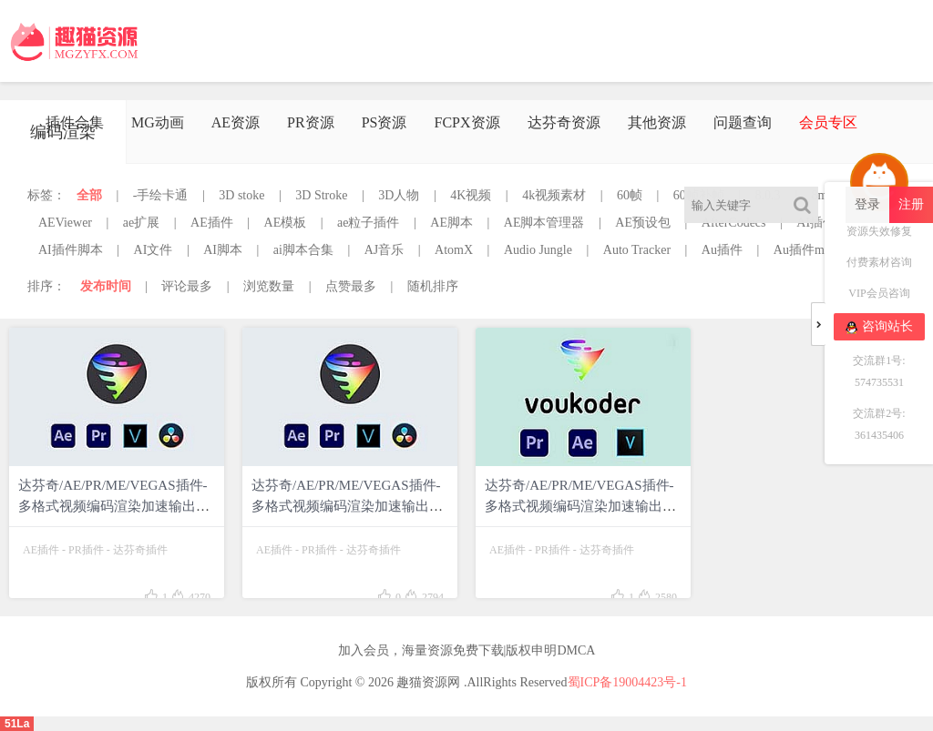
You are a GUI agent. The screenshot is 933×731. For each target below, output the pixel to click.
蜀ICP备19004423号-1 (627, 682)
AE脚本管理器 (544, 222)
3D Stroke (321, 195)
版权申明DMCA (550, 650)
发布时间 (105, 286)
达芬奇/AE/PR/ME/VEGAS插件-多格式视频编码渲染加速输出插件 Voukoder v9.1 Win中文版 (580, 506)
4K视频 (470, 195)
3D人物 (398, 195)
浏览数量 (268, 286)
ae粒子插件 (368, 222)
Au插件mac (805, 250)
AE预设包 (643, 222)
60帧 (629, 195)
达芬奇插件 (140, 549)
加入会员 (363, 650)
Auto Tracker (637, 250)
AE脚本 (451, 222)
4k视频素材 (554, 195)
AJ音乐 (384, 250)
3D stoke (241, 195)
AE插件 (211, 222)
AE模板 (285, 222)
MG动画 (157, 122)
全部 (89, 195)
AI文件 (153, 250)
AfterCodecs (734, 222)
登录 (867, 204)
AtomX (454, 250)
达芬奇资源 (564, 122)
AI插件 (816, 222)
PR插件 (86, 549)
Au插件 (722, 250)
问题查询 (742, 122)
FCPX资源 (466, 122)
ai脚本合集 (303, 250)
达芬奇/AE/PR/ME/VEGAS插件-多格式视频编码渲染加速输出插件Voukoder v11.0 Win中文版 (114, 506)
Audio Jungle (538, 250)
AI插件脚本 (70, 250)
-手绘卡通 (161, 195)
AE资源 (235, 122)
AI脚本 (222, 250)
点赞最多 (350, 286)
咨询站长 (879, 327)
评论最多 (186, 286)
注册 (911, 204)
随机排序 (432, 286)
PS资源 (384, 122)
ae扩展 (141, 222)
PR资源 (310, 122)
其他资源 (657, 122)
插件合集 (75, 122)
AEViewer (65, 222)
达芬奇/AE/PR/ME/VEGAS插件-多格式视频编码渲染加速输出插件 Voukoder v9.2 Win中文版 (347, 506)
